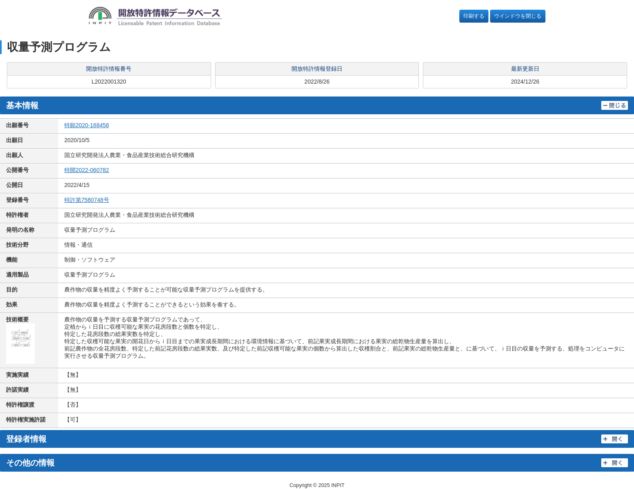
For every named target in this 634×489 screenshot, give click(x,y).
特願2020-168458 (86, 125)
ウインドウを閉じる (517, 16)
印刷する (473, 16)
